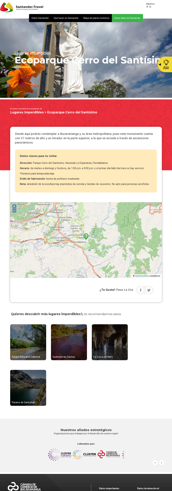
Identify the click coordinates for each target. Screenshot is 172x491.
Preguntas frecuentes (110, 461)
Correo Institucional (109, 457)
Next (161, 415)
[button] (40, 18)
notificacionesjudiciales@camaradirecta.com (119, 448)
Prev (155, 415)
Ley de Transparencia (110, 464)
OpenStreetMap (142, 276)
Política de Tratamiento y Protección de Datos (117, 453)
